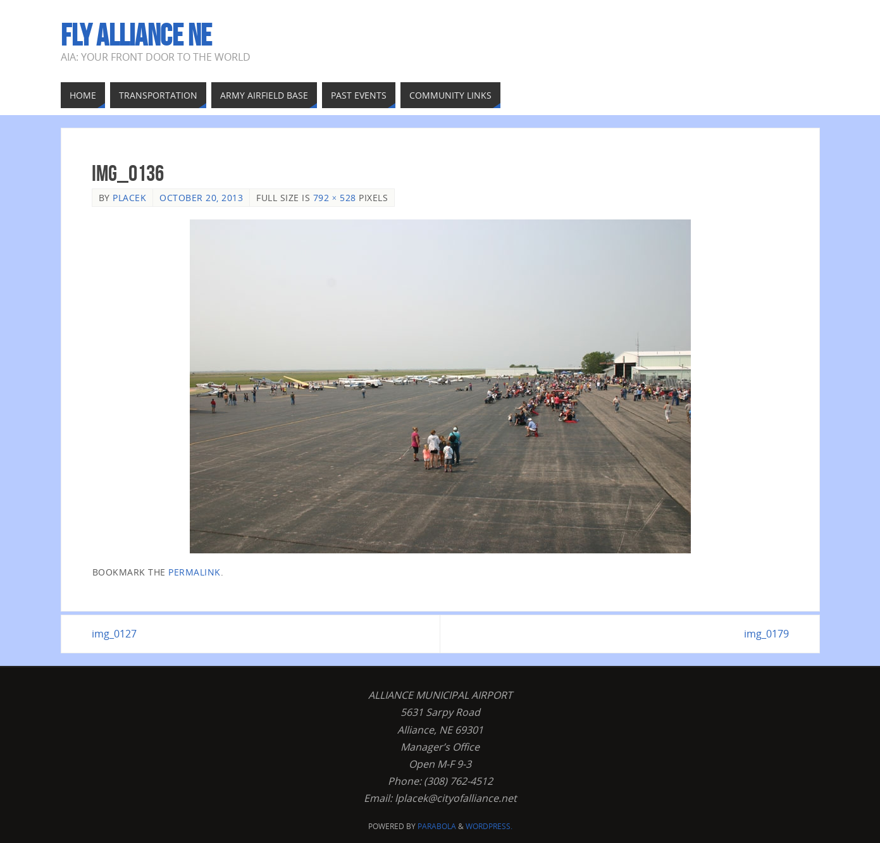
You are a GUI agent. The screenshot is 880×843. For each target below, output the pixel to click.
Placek (129, 198)
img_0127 (114, 634)
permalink (194, 572)
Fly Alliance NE (136, 35)
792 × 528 (334, 198)
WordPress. (489, 826)
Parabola (437, 826)
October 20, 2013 (201, 198)
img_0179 (766, 634)
